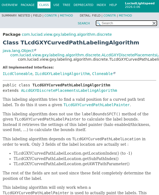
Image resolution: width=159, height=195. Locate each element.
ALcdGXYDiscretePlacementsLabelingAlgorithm (69, 90)
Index (101, 5)
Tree (66, 5)
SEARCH (84, 23)
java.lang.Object (18, 50)
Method (66, 15)
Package (28, 5)
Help (113, 5)
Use (56, 5)
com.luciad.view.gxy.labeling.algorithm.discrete (67, 34)
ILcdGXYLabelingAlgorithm (62, 74)
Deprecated (83, 5)
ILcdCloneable (18, 74)
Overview (10, 5)
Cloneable (102, 74)
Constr (50, 15)
